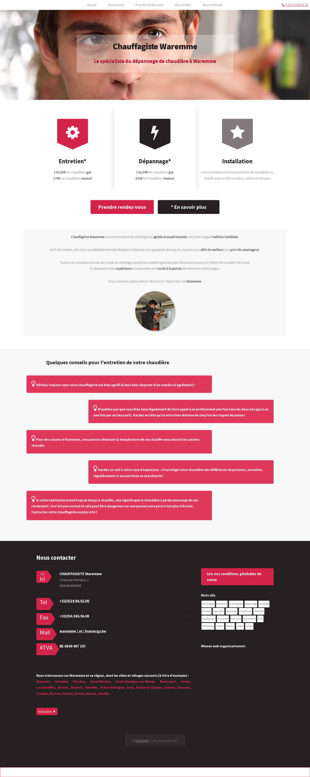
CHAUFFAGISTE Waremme (81, 573)
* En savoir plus (188, 207)
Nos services (116, 5)
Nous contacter (212, 5)
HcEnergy (142, 740)
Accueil (91, 5)
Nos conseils (183, 5)
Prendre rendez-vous (149, 5)
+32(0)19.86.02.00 (295, 5)
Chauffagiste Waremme (155, 46)
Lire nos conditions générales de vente (234, 576)
